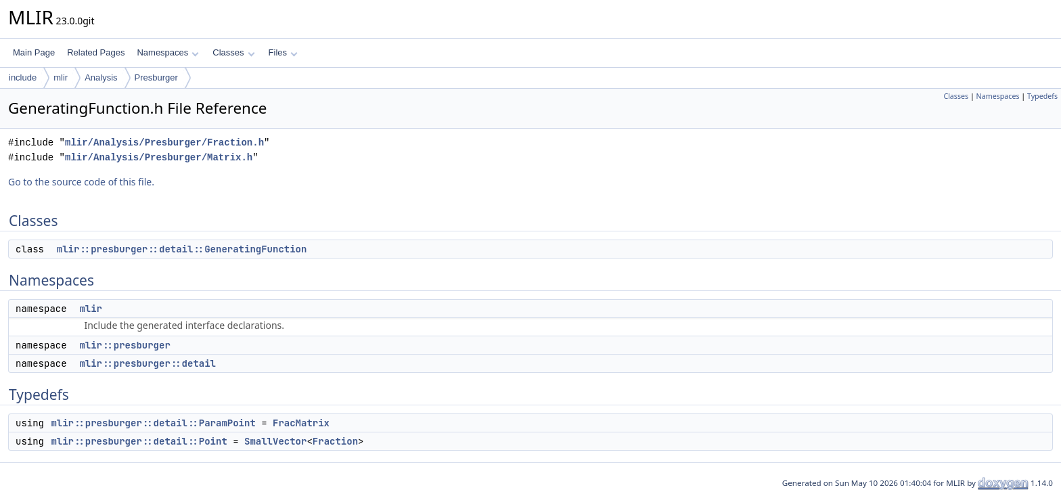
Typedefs (1042, 96)
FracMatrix (301, 423)
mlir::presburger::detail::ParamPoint (153, 423)
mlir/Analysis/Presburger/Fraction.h (164, 142)
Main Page (34, 52)
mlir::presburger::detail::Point (139, 441)
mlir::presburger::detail (147, 363)
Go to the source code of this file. (81, 181)
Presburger (156, 77)
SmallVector (275, 441)
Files (283, 52)
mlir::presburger (124, 345)
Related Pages (96, 52)
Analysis (101, 77)
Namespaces (167, 52)
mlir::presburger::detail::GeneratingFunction (182, 249)
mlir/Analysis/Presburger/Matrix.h (158, 157)
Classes (233, 52)
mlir (60, 77)
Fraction (335, 441)
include (23, 77)
